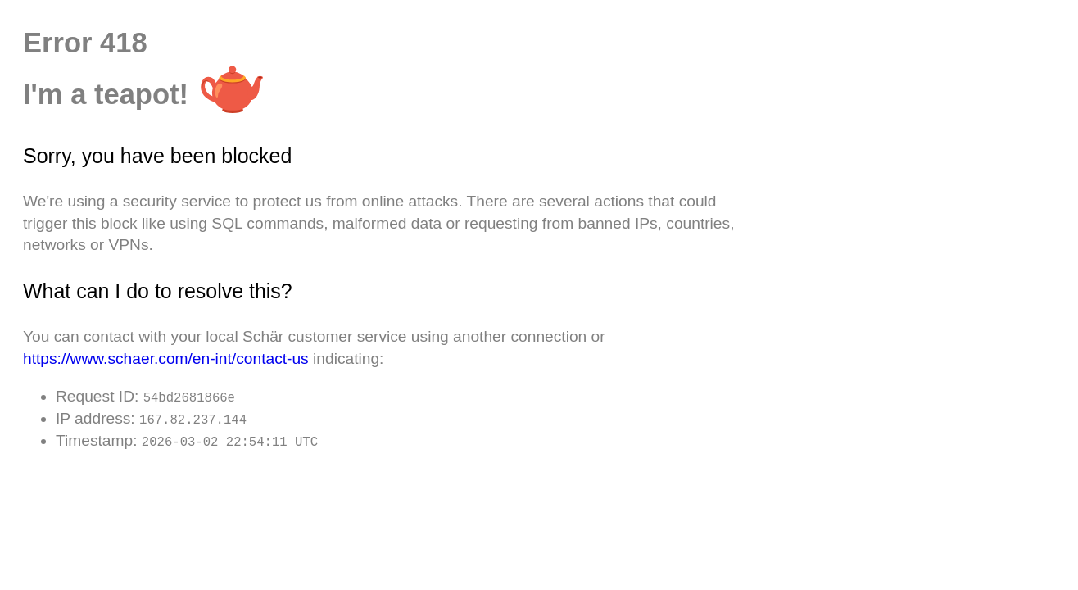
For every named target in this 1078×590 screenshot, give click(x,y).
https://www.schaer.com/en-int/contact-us (166, 358)
